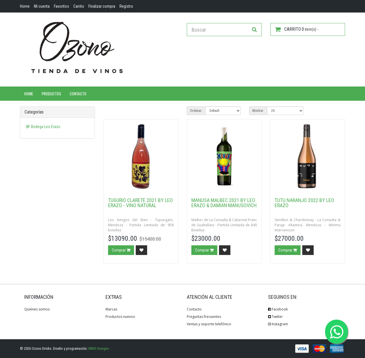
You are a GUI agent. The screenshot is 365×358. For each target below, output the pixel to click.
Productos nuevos (120, 316)
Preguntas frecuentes (204, 316)
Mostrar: (258, 111)
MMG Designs (98, 348)
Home (28, 93)
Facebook (278, 309)
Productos (51, 93)
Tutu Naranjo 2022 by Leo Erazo (304, 202)
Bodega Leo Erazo (45, 126)
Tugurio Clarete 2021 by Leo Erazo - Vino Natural (140, 202)
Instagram (278, 324)
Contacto (78, 93)
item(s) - (296, 29)
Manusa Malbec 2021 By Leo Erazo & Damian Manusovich (224, 202)
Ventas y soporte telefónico (209, 324)
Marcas (111, 309)
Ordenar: (196, 111)
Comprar (121, 250)
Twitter (275, 316)
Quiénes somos (37, 309)
